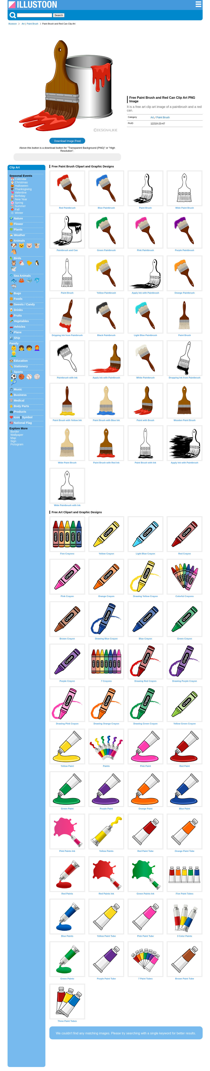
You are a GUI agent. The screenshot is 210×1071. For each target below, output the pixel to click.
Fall (17, 209)
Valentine (21, 192)
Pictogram (17, 444)
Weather (19, 235)
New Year (21, 199)
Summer (20, 206)
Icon (17, 417)
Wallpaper (17, 434)
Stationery (21, 366)
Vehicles (19, 326)
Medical (19, 400)
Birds (17, 258)
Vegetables (21, 321)
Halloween (21, 185)
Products (20, 411)
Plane (17, 332)
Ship (17, 337)
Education (21, 360)
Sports (18, 371)
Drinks (18, 310)
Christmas (21, 182)
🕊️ (14, 269)
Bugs (17, 293)
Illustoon (13, 23)
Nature (18, 218)
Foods (18, 298)
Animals (19, 240)
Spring (19, 202)
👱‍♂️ (14, 354)
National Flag (23, 422)
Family (14, 343)
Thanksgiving (23, 189)
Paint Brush (32, 23)
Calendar (20, 179)
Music (18, 389)
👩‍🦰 (37, 348)
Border (15, 431)
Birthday (20, 195)
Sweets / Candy (24, 304)
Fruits (18, 315)
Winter (19, 212)
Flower (18, 224)
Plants (18, 229)
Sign (13, 441)
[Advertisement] (164, 61)
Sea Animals (22, 275)
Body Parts (21, 406)
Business (20, 395)
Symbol (27, 417)
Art (23, 23)
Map (13, 438)
